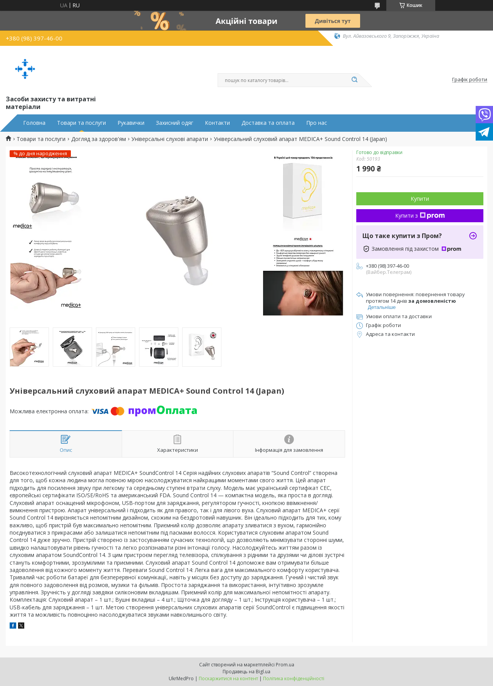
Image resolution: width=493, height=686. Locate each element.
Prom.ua (285, 664)
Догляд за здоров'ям (98, 139)
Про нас (316, 123)
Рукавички (130, 123)
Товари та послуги (81, 123)
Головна (34, 123)
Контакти (217, 123)
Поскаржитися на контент (228, 678)
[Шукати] (354, 80)
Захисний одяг (174, 123)
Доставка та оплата (268, 123)
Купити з (420, 215)
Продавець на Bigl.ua (246, 671)
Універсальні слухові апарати (169, 139)
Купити (420, 198)
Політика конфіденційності (293, 678)
